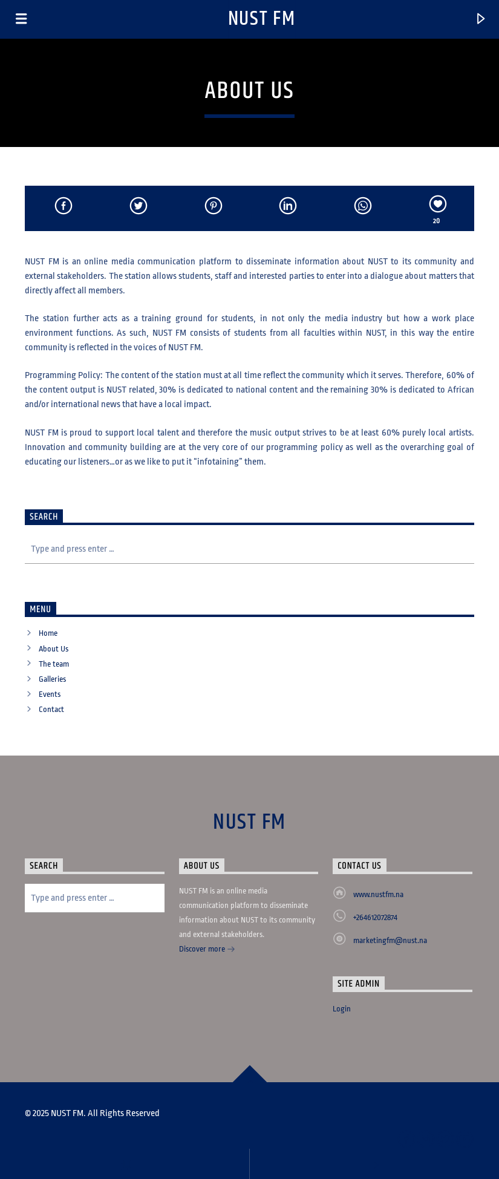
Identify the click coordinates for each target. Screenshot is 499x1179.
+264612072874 (375, 917)
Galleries (52, 679)
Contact (51, 709)
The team (54, 663)
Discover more (207, 950)
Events (49, 694)
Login (342, 1008)
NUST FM (262, 19)
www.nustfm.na (378, 894)
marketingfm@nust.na (390, 940)
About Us (53, 648)
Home (48, 633)
